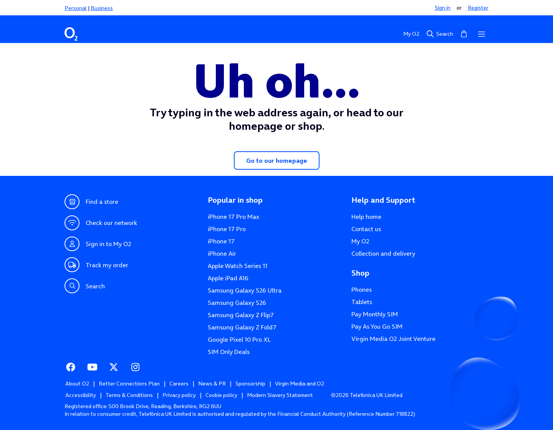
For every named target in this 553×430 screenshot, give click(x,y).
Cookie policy (221, 395)
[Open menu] (481, 33)
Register (478, 7)
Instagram (135, 366)
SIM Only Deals (229, 351)
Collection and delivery (383, 253)
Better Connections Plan (129, 383)
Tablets (361, 302)
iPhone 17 (221, 241)
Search (439, 33)
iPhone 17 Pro (227, 229)
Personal (76, 8)
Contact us (366, 229)
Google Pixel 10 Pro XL (239, 339)
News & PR (212, 383)
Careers (179, 383)
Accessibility (80, 395)
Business (102, 8)
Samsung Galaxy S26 (237, 302)
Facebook (71, 366)
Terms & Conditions (129, 395)
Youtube (92, 366)
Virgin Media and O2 (299, 383)
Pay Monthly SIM (374, 314)
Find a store (91, 201)
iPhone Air (222, 253)
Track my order (96, 264)
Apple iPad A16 (228, 278)
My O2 (411, 33)
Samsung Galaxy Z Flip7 (241, 315)
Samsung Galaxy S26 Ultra (244, 290)
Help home (366, 216)
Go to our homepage (276, 160)
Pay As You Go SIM (376, 326)
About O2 (77, 383)
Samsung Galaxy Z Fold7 (242, 327)
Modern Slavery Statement (280, 395)
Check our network (101, 222)
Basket (464, 33)
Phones (361, 289)
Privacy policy (179, 395)
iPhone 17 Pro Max (233, 216)
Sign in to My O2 (98, 244)
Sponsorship (250, 383)
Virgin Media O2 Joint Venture (393, 338)
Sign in (442, 7)
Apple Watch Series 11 (237, 265)
